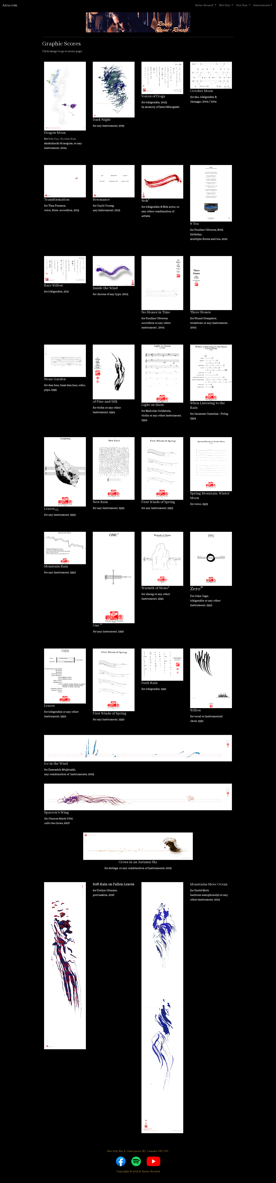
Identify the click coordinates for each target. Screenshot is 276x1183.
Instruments (261, 5)
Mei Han (225, 5)
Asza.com (9, 5)
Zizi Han (242, 5)
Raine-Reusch (204, 5)
